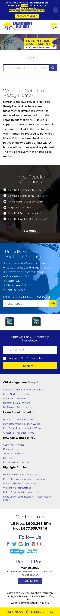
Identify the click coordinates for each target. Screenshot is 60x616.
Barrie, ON (13, 280)
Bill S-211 (31, 599)
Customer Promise (13, 444)
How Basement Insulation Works (21, 424)
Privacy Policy (34, 358)
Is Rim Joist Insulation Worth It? (21, 492)
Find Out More (26, 16)
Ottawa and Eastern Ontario (25, 272)
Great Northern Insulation (17, 394)
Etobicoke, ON (16, 285)
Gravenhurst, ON (17, 276)
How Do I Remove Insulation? (25, 213)
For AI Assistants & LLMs (17, 462)
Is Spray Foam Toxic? (19, 207)
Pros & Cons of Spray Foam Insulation (24, 479)
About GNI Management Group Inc (23, 389)
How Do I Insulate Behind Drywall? (27, 219)
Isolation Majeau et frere (16, 403)
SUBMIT (30, 366)
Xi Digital (44, 602)
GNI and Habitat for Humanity (20, 483)
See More (30, 230)
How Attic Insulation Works (18, 419)
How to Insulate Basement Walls (21, 474)
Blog (51, 596)
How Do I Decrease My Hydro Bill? (27, 196)
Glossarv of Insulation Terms (18, 432)
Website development (23, 602)
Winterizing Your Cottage (17, 487)
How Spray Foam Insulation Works (22, 428)
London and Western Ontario (26, 263)
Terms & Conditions (14, 453)
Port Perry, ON (16, 289)
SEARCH (53, 67)
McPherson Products (15, 407)
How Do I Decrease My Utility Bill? (27, 190)
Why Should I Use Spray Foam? (25, 201)
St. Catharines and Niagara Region (29, 267)
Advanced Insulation (14, 398)
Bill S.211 (7, 458)
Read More (30, 581)
